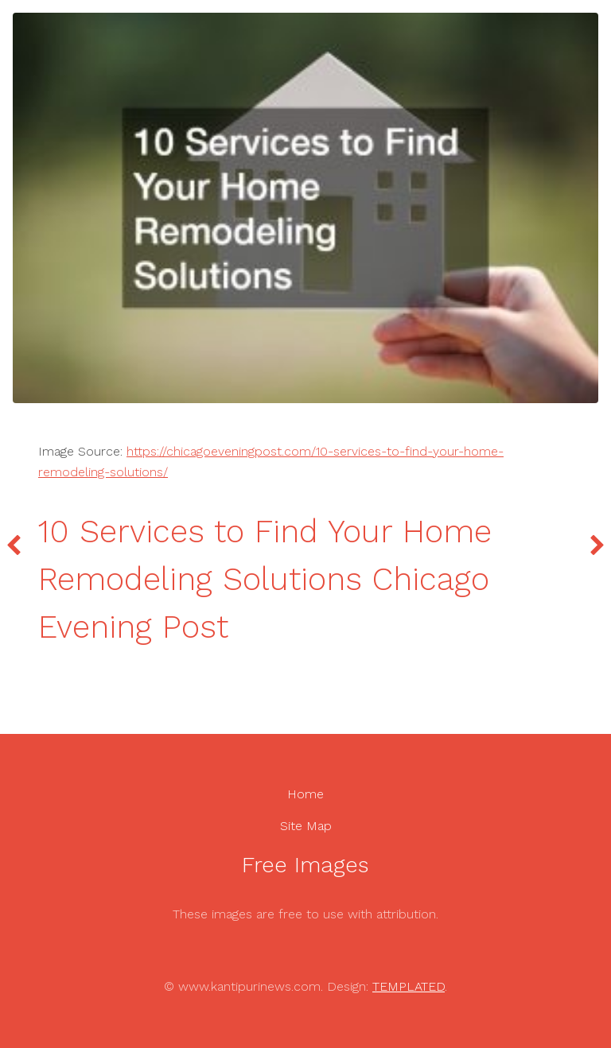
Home (305, 794)
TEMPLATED (408, 986)
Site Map (306, 825)
